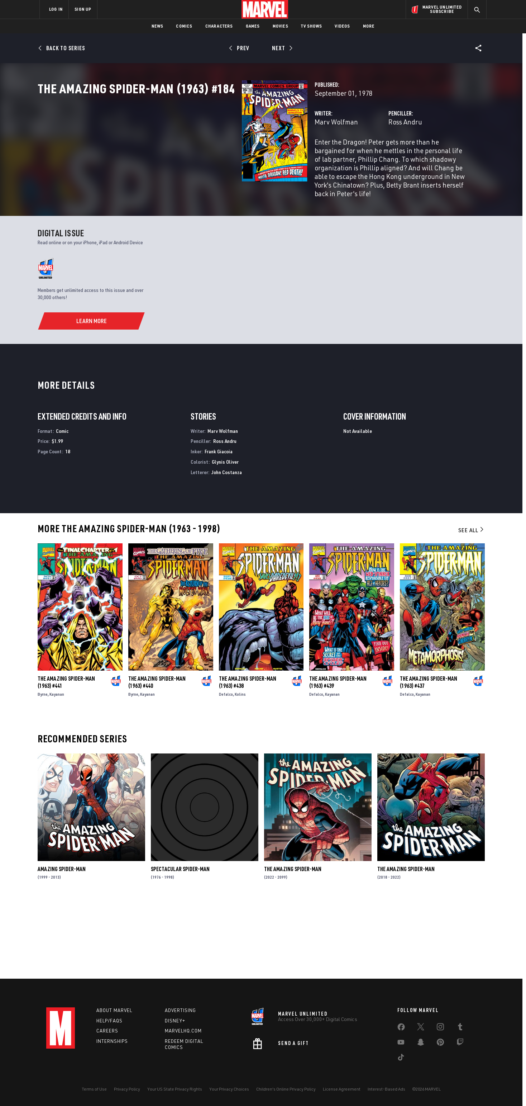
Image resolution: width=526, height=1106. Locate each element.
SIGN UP (83, 9)
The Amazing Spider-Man (292, 944)
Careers (107, 1031)
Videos (342, 26)
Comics (184, 26)
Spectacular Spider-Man (180, 944)
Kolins (240, 769)
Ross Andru (333, 153)
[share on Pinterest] (440, 1043)
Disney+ (175, 1021)
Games (253, 26)
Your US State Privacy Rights (174, 1089)
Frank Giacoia (219, 527)
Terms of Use (94, 1089)
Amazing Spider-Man (62, 944)
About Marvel (114, 1010)
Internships (112, 1041)
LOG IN (56, 9)
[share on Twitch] (460, 1043)
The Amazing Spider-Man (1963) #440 (157, 758)
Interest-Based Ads (386, 1089)
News (157, 26)
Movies (280, 26)
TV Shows (311, 26)
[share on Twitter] (420, 1028)
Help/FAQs (109, 1021)
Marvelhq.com (183, 1031)
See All (471, 605)
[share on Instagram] (440, 1028)
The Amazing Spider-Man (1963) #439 (338, 758)
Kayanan (56, 769)
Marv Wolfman (193, 153)
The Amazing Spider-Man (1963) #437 (428, 758)
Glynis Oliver (225, 537)
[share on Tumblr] (460, 1028)
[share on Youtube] (401, 1043)
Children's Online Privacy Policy (286, 1089)
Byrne (43, 769)
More (369, 26)
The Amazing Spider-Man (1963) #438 (247, 758)
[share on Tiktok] (401, 1058)
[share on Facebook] (401, 1028)
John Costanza (226, 548)
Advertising (180, 1010)
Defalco (226, 769)
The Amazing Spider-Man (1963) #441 (66, 758)
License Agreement (341, 1089)
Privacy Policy (127, 1089)
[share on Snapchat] (420, 1043)
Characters (219, 26)
